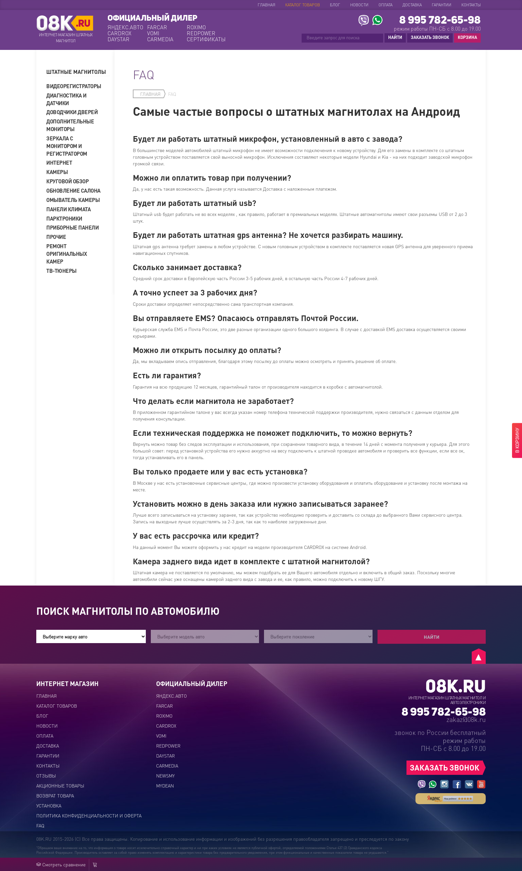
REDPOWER (201, 33)
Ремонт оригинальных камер (66, 254)
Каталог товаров (302, 4)
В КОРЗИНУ (517, 440)
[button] (78, 72)
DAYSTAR (119, 39)
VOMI (153, 33)
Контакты (471, 4)
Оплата (385, 4)
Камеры (57, 171)
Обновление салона (73, 190)
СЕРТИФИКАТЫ (206, 39)
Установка (48, 805)
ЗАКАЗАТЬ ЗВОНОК (430, 37)
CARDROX (119, 33)
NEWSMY (165, 776)
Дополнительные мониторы (70, 125)
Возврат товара (55, 795)
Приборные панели (72, 227)
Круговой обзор (67, 181)
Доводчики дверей (72, 111)
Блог (335, 4)
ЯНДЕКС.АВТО (125, 27)
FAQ (40, 825)
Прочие (56, 236)
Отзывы (46, 776)
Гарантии (441, 4)
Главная (266, 4)
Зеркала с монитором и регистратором (66, 146)
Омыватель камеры (73, 199)
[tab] (78, 72)
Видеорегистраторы (73, 86)
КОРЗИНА (465, 37)
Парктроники (64, 218)
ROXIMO (196, 27)
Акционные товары (60, 785)
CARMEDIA (160, 39)
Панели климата (68, 209)
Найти (431, 637)
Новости (359, 4)
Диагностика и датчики (66, 99)
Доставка (412, 4)
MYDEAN (165, 785)
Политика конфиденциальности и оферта (88, 815)
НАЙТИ (395, 37)
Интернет (59, 162)
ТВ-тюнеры (61, 270)
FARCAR (157, 27)
